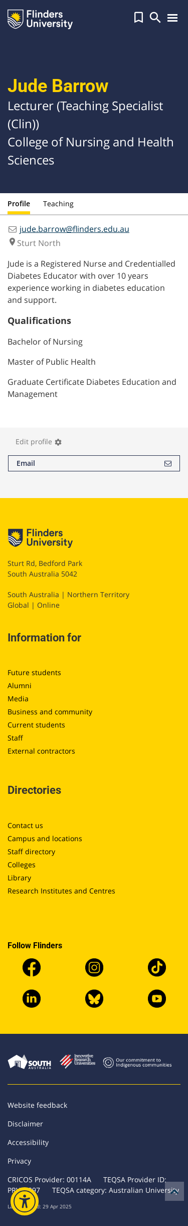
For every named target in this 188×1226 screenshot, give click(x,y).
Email (94, 463)
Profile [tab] (19, 203)
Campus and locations (45, 838)
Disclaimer (25, 1123)
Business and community (50, 711)
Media (18, 698)
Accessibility (28, 1142)
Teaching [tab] (58, 203)
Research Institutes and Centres (61, 890)
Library (19, 877)
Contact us (25, 825)
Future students (34, 672)
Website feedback (37, 1105)
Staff (15, 738)
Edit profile (39, 441)
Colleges (22, 864)
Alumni (20, 685)
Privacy (19, 1161)
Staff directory (31, 851)
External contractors (41, 751)
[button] (138, 17)
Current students (36, 724)
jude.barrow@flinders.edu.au (74, 228)
